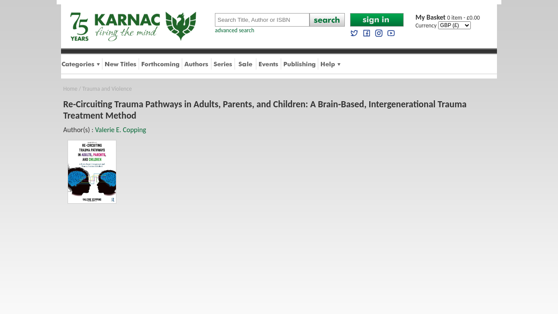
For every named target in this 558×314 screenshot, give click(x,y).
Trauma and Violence (107, 88)
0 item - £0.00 (447, 17)
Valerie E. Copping (120, 130)
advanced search (234, 30)
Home (70, 88)
